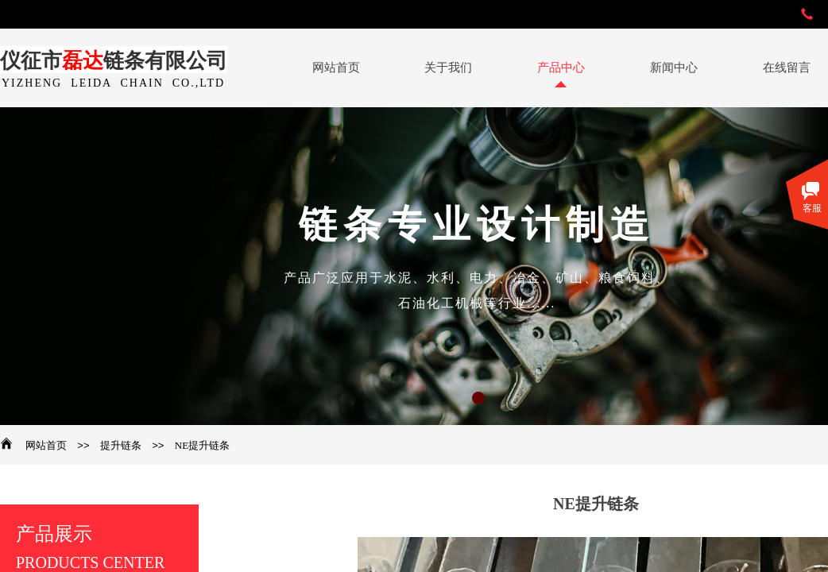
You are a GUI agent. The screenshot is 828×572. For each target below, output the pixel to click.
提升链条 (120, 445)
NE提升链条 (202, 445)
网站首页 (46, 445)
